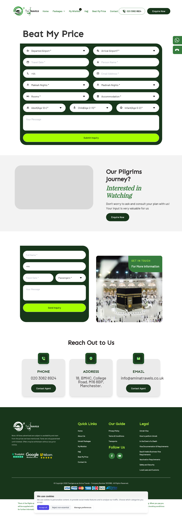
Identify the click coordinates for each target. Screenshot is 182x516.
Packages (59, 11)
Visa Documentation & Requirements (154, 446)
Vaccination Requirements (150, 459)
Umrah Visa (144, 431)
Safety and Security (147, 465)
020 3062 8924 (132, 11)
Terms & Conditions (116, 436)
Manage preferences (82, 507)
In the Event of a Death (148, 441)
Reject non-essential (60, 507)
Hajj (86, 11)
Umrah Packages (84, 441)
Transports (113, 441)
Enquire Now (158, 11)
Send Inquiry (54, 307)
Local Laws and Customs (149, 470)
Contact (114, 11)
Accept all (43, 507)
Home (46, 11)
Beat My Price (99, 11)
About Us (81, 436)
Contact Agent (43, 388)
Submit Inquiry (91, 137)
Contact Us (82, 462)
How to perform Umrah (148, 436)
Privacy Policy (114, 431)
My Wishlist (74, 11)
